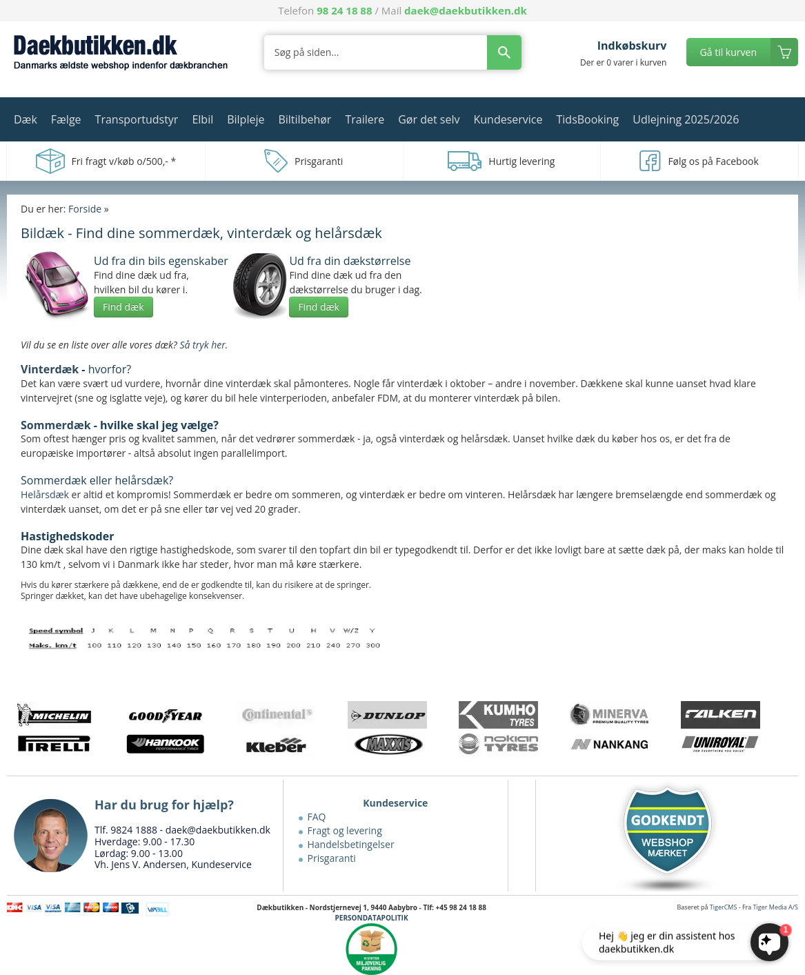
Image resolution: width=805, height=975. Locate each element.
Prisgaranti (332, 858)
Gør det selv (428, 119)
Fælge (66, 119)
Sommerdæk (56, 425)
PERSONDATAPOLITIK (371, 918)
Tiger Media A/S (775, 907)
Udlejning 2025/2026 (686, 119)
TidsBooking (588, 119)
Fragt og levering (345, 830)
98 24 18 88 (344, 10)
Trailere (364, 119)
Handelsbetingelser (351, 844)
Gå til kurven (728, 52)
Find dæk (123, 306)
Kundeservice (507, 119)
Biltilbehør (304, 119)
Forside (84, 208)
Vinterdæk (50, 369)
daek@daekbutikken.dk (465, 10)
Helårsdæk (45, 494)
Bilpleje (245, 119)
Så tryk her (202, 344)
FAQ (317, 816)
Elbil (202, 119)
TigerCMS (723, 907)
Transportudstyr (137, 119)
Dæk (25, 119)
